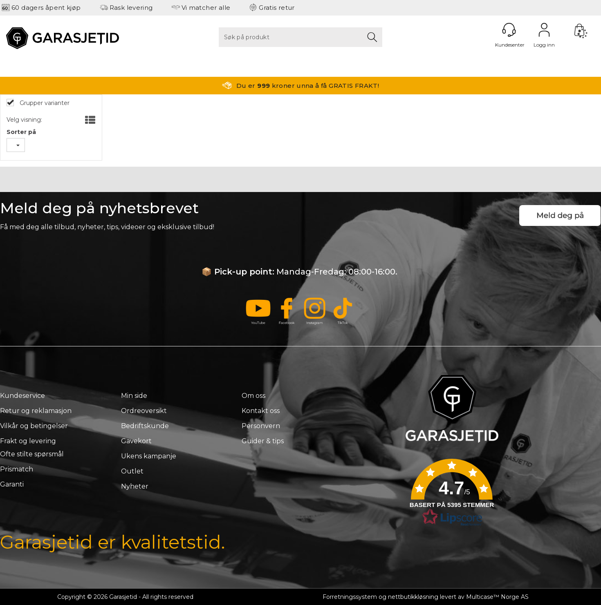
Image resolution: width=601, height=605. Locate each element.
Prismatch (16, 469)
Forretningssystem (350, 597)
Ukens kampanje (148, 456)
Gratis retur (277, 7)
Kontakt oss (261, 411)
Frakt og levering (28, 441)
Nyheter (134, 486)
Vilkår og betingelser (34, 426)
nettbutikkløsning (413, 597)
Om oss (253, 396)
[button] (452, 495)
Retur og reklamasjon (36, 411)
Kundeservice (22, 396)
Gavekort (136, 441)
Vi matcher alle (206, 7)
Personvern (261, 426)
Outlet (132, 471)
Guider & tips (263, 441)
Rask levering (131, 7)
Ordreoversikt (144, 411)
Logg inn (544, 29)
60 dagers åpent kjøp (46, 7)
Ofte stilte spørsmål (32, 454)
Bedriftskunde (145, 426)
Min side (134, 396)
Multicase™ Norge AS (497, 597)
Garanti (12, 484)
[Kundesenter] (509, 29)
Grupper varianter (44, 103)
